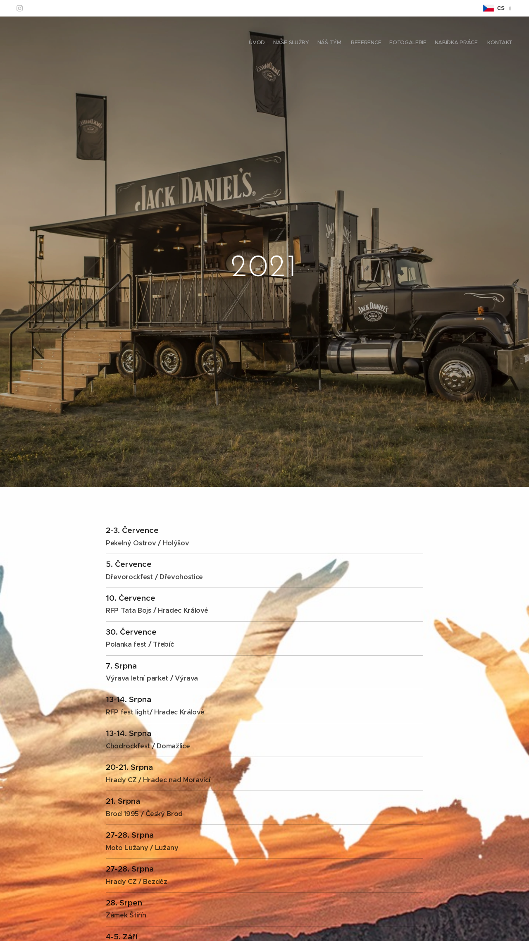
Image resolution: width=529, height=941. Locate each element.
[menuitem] (464, 43)
